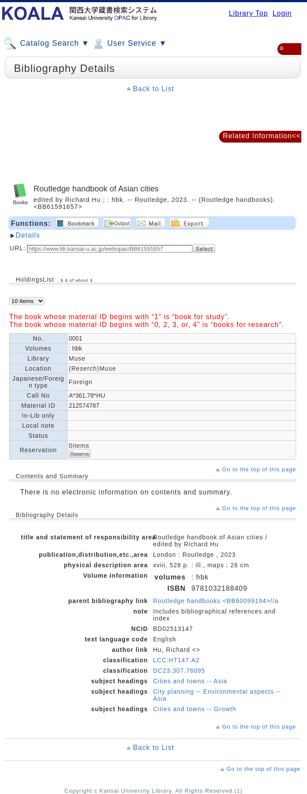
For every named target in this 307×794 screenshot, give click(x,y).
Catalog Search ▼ (46, 43)
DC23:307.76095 (179, 670)
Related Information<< (262, 136)
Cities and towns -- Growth (194, 708)
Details (28, 235)
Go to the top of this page (259, 469)
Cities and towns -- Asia (190, 681)
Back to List (153, 88)
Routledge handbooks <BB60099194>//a (216, 600)
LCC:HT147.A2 (176, 660)
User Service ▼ (129, 43)
